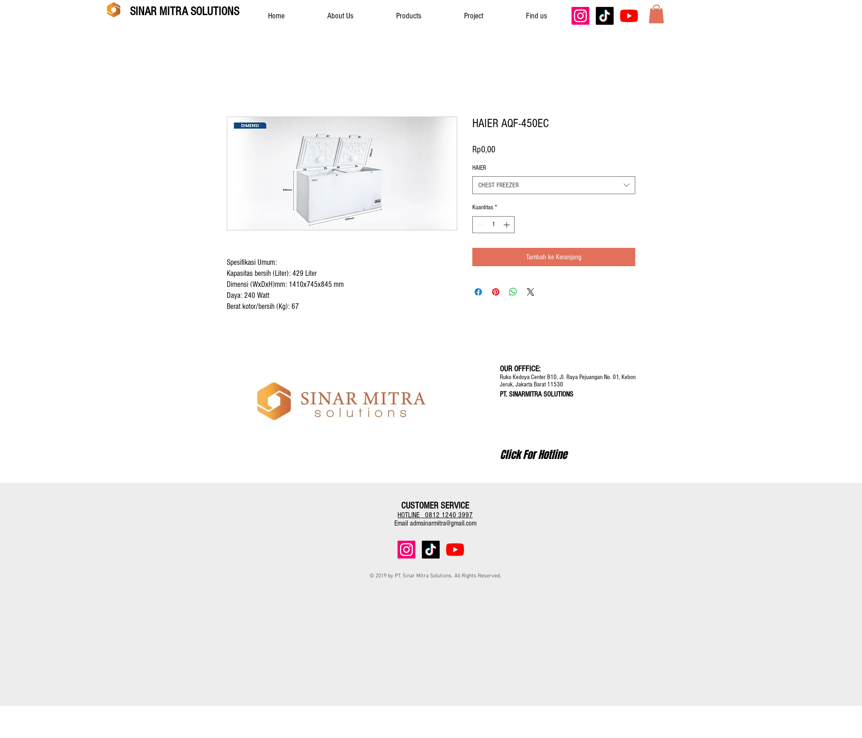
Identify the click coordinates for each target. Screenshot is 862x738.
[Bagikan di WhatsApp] (513, 291)
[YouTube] (629, 16)
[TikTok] (605, 16)
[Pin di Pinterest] (495, 291)
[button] (656, 14)
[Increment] (507, 225)
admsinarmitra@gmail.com (443, 523)
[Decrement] (479, 225)
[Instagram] (580, 16)
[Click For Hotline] (533, 455)
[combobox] (553, 185)
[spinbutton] (493, 225)
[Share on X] (530, 291)
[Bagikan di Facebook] (478, 291)
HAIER (479, 168)
